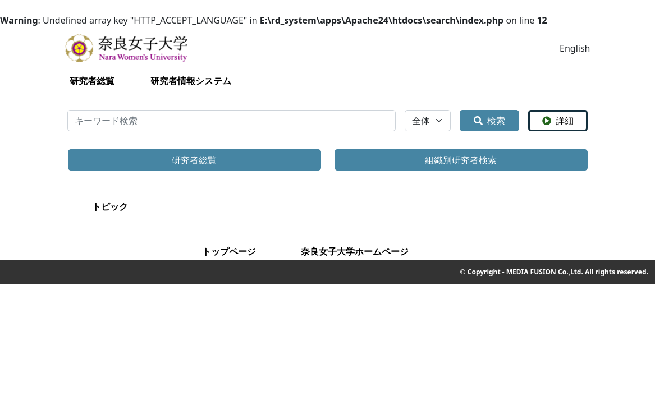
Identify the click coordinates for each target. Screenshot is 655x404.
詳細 (558, 120)
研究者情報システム (190, 81)
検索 (489, 120)
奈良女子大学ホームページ (355, 251)
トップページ (229, 251)
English (575, 48)
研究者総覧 (92, 81)
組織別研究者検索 (461, 160)
